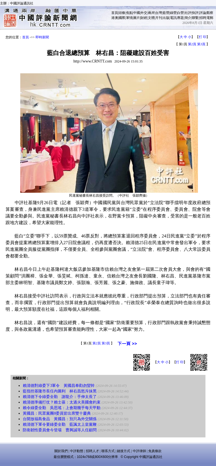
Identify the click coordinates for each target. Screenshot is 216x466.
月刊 (158, 18)
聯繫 (195, 18)
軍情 (129, 18)
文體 (151, 18)
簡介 (188, 18)
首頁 (114, 13)
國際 (122, 18)
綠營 (173, 13)
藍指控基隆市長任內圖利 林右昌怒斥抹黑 (60, 391)
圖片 (136, 18)
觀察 (210, 13)
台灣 (158, 13)
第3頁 (201, 44)
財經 (143, 18)
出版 (166, 18)
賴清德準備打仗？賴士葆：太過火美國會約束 (62, 402)
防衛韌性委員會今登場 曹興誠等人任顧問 (60, 430)
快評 (195, 13)
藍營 (166, 13)
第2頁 (192, 44)
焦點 (129, 13)
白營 (180, 13)
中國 (136, 13)
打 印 (202, 37)
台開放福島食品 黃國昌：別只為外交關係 (60, 419)
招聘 (202, 18)
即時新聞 (42, 37)
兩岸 (151, 13)
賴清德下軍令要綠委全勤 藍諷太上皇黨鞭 (60, 424)
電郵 (210, 18)
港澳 (114, 18)
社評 (188, 13)
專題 (180, 18)
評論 (202, 13)
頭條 (122, 13)
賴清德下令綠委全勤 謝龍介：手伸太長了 (60, 397)
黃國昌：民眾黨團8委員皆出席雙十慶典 (57, 413)
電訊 (173, 18)
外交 (143, 13)
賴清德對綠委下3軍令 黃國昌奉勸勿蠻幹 (59, 386)
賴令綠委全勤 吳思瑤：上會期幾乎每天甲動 (62, 408)
